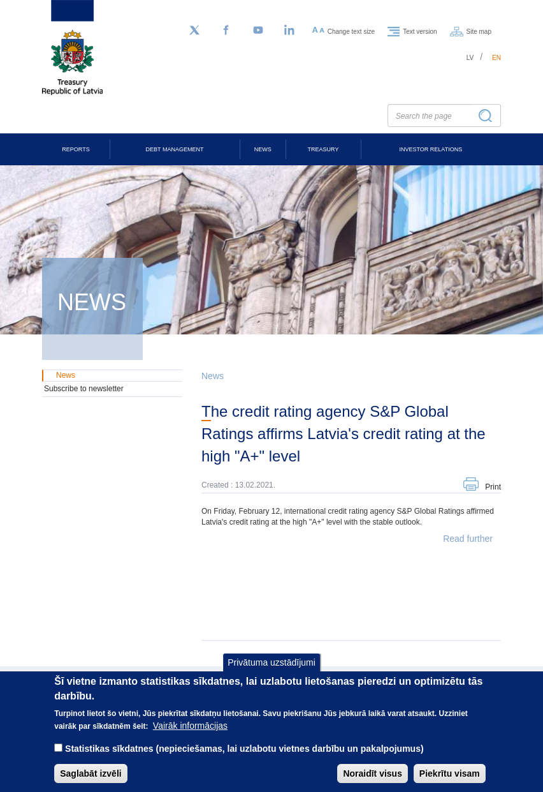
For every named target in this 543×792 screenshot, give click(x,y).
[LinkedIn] (290, 30)
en (496, 57)
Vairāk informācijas (190, 736)
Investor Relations (430, 149)
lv (470, 57)
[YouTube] (258, 30)
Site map (479, 30)
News (263, 149)
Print (493, 486)
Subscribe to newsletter (84, 388)
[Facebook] (226, 30)
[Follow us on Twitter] (194, 30)
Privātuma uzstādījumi (271, 673)
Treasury (323, 149)
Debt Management (175, 149)
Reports (75, 149)
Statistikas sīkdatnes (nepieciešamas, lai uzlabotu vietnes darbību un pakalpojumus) (244, 759)
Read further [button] (468, 539)
